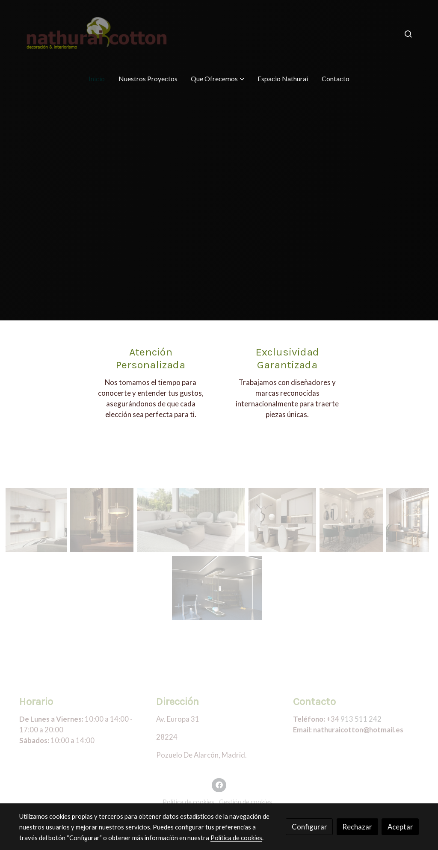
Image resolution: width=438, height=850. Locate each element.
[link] (97, 33)
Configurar (309, 826)
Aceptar (400, 826)
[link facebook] (219, 784)
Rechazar (357, 826)
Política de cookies (188, 802)
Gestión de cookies (245, 802)
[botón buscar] (408, 34)
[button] (217, 78)
